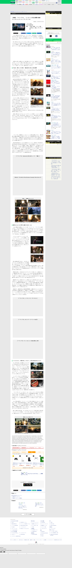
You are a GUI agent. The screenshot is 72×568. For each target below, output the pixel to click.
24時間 (52, 13)
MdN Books (43, 531)
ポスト (16, 33)
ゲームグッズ (32, 447)
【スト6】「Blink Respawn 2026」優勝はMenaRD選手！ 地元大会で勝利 (55, 96)
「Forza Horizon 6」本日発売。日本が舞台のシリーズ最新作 (56, 162)
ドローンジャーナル (14, 528)
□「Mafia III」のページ (15, 496)
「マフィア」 (30, 227)
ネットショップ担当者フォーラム (25, 523)
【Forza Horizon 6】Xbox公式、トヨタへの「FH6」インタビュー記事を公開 (56, 177)
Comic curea (52, 523)
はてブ (29, 33)
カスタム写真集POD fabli (54, 532)
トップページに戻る (28, 514)
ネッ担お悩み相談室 (14, 530)
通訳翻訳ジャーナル (44, 525)
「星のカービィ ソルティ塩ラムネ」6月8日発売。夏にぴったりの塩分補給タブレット (56, 104)
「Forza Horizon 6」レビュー (56, 160)
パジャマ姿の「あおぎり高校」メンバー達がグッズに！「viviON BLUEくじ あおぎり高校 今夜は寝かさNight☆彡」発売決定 (56, 49)
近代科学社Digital (34, 534)
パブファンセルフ (53, 528)
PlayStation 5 (24, 447)
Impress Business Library (24, 525)
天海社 (51, 522)
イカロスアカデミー (44, 528)
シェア (24, 33)
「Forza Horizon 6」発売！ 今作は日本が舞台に (54, 158)
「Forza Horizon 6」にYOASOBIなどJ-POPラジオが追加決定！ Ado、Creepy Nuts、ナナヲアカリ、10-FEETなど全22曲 (55, 175)
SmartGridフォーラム (23, 522)
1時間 (48, 13)
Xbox (32, 452)
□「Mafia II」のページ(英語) (16, 498)
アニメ (40, 447)
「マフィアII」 (37, 227)
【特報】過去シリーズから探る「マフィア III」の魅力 (39, 505)
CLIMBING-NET (34, 531)
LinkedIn (40, 33)
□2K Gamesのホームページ (16, 495)
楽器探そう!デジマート (35, 523)
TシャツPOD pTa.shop (53, 531)
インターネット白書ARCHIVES (16, 536)
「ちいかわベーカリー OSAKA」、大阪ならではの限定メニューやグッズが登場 (56, 60)
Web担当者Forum (14, 523)
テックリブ (41, 534)
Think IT (13, 522)
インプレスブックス (23, 532)
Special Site (50, 28)
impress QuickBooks (53, 525)
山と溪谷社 (32, 528)
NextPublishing (22, 534)
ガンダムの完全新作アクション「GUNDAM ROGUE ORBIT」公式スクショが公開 (56, 125)
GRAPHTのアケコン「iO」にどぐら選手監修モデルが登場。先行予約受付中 (56, 116)
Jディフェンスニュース (44, 523)
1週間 (55, 13)
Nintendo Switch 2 (16, 447)
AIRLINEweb (43, 522)
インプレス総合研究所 (15, 525)
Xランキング (50, 39)
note (34, 33)
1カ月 (59, 13)
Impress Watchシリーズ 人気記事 (54, 141)
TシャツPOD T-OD (35, 525)
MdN (41, 530)
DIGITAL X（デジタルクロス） (24, 528)
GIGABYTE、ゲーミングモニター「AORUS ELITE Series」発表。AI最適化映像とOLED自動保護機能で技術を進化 (56, 78)
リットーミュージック (35, 522)
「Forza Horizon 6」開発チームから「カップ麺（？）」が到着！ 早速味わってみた (56, 170)
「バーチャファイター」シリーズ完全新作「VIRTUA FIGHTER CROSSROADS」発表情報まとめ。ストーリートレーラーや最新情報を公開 (56, 110)
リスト (19, 33)
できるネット (13, 534)
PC (33, 4)
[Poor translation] (4, 552)
